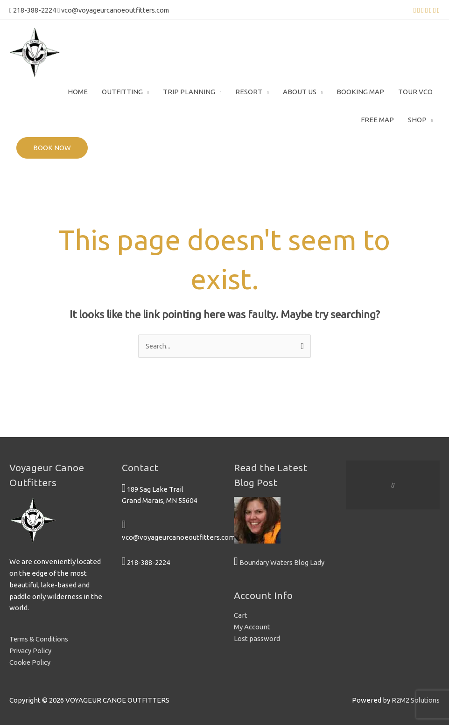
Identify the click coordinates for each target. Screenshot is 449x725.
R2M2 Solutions (415, 700)
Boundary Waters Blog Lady (282, 562)
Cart (240, 615)
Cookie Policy (30, 661)
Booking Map (360, 91)
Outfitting (122, 91)
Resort (248, 91)
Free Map (377, 119)
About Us (299, 91)
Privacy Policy (31, 650)
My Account (252, 626)
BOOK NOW (52, 147)
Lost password (257, 638)
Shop (417, 119)
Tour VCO (415, 91)
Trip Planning (189, 91)
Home (78, 91)
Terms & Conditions (40, 638)
